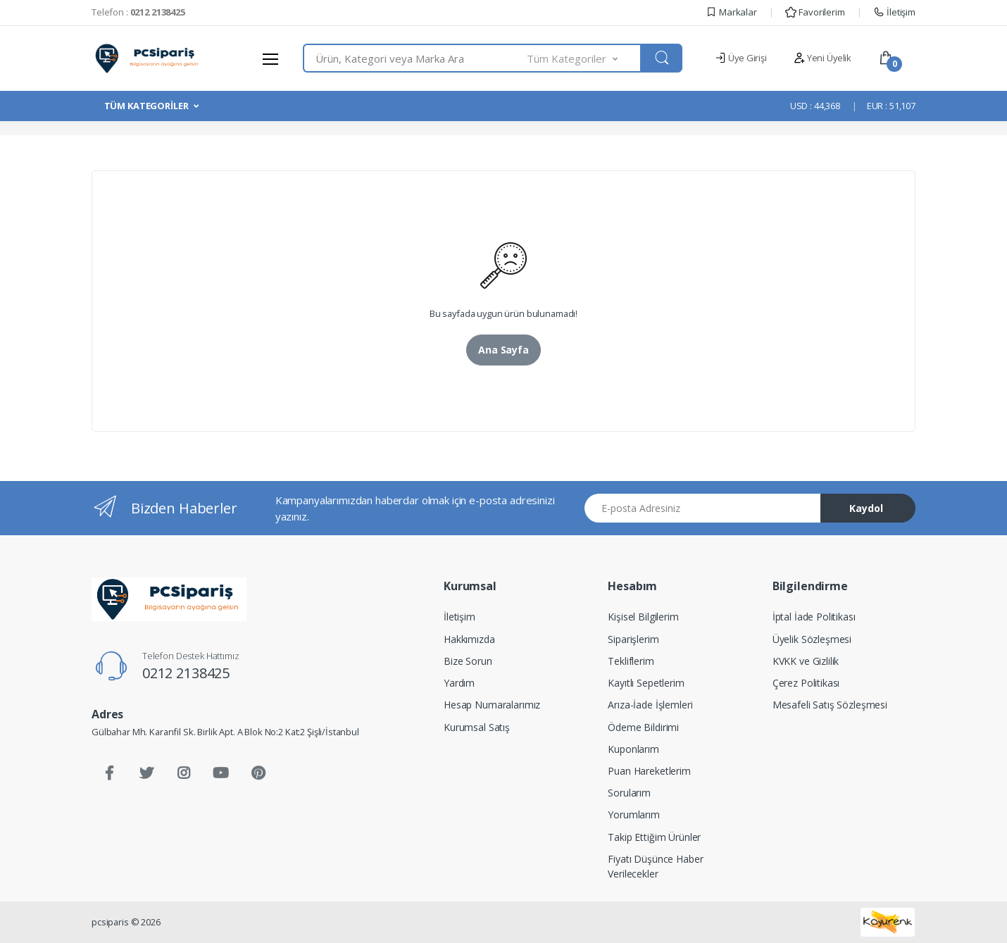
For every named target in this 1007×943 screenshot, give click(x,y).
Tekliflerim (630, 661)
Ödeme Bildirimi (643, 727)
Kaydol (866, 508)
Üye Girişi (740, 57)
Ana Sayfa (503, 349)
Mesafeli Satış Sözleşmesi (830, 704)
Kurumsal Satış (477, 727)
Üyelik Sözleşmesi (812, 639)
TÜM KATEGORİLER (146, 105)
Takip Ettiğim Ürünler (654, 837)
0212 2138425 (186, 672)
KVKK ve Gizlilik (806, 661)
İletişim (894, 12)
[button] (584, 58)
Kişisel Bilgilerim (643, 616)
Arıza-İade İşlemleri (650, 704)
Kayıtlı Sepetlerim (646, 682)
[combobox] (415, 58)
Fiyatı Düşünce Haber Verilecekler (655, 866)
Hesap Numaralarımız (492, 704)
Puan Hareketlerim (649, 770)
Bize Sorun (468, 661)
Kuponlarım (633, 749)
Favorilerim (814, 12)
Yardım (459, 682)
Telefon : (138, 12)
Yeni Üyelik (822, 57)
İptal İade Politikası (814, 616)
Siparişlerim (633, 639)
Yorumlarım (634, 814)
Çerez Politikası (806, 682)
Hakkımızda (469, 639)
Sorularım (629, 792)
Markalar (731, 12)
